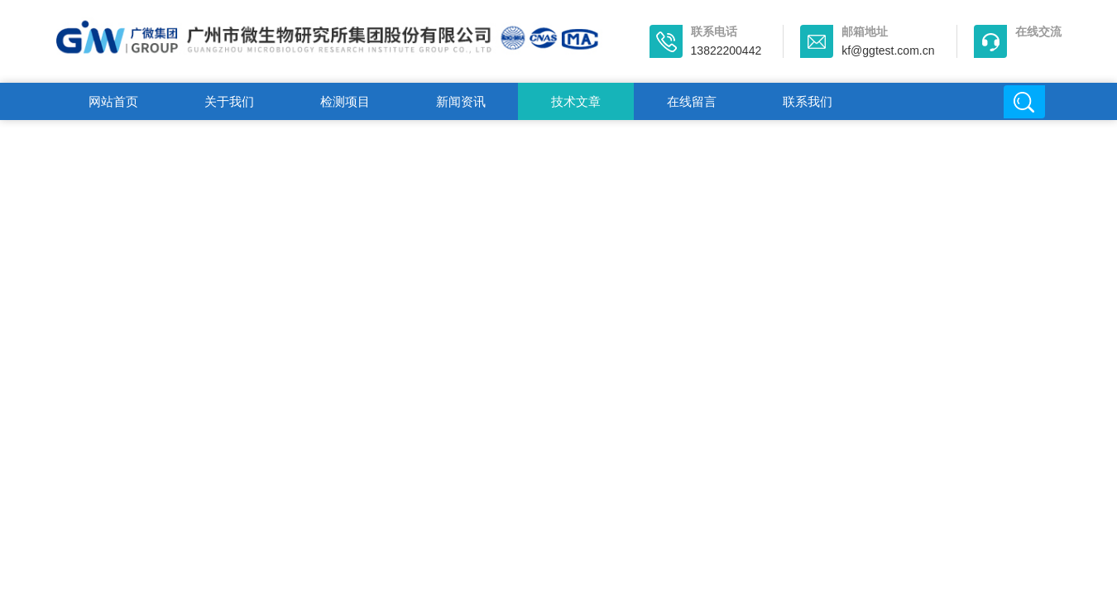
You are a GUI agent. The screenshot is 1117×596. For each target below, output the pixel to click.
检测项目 (345, 101)
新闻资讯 (461, 101)
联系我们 (807, 101)
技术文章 (576, 101)
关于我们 (229, 101)
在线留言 (692, 101)
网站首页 (113, 101)
